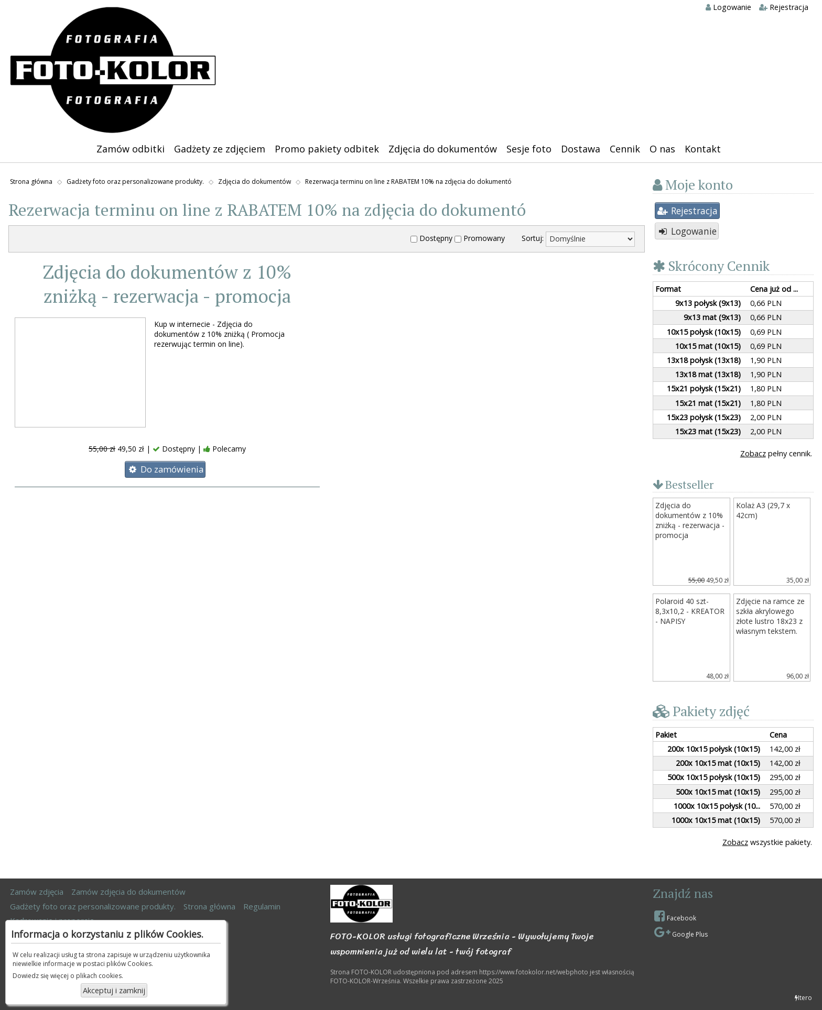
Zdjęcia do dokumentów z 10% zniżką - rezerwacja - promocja (167, 284)
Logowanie (728, 7)
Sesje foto (528, 148)
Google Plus (681, 932)
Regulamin (261, 906)
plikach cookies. (99, 975)
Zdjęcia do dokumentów (442, 148)
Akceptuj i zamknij (114, 990)
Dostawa (580, 148)
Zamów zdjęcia (36, 891)
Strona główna (31, 181)
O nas (662, 148)
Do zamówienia (165, 469)
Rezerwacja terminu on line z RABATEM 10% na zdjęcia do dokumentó (408, 181)
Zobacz (753, 453)
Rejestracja (783, 7)
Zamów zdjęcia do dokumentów (128, 891)
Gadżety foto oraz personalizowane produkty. (135, 181)
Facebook (675, 916)
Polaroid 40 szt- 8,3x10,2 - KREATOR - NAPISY (689, 611)
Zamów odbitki (130, 148)
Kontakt (703, 148)
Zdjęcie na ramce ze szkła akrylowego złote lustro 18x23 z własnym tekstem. (770, 616)
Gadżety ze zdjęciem (219, 148)
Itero (803, 997)
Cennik (625, 148)
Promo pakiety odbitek (327, 148)
